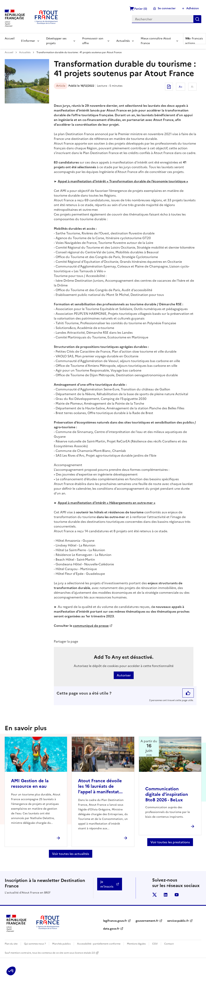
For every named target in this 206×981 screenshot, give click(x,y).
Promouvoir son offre (92, 40)
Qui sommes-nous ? (35, 944)
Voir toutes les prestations (170, 842)
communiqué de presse (91, 625)
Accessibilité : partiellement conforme (98, 944)
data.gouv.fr (111, 929)
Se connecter (167, 8)
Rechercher (197, 19)
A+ (180, 87)
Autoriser (124, 675)
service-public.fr (178, 921)
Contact (169, 944)
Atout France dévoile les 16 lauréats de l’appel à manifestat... (100, 786)
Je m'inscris (106, 884)
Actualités (123, 41)
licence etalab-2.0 (85, 953)
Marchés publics (61, 944)
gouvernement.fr (147, 921)
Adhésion (192, 8)
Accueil (10, 38)
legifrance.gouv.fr (115, 921)
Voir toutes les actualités (70, 853)
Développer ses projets (56, 40)
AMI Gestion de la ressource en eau (29, 784)
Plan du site (11, 944)
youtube (177, 895)
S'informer (28, 41)
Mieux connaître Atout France (156, 40)
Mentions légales (136, 944)
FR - (194, 38)
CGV (155, 944)
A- (192, 87)
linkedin (166, 895)
